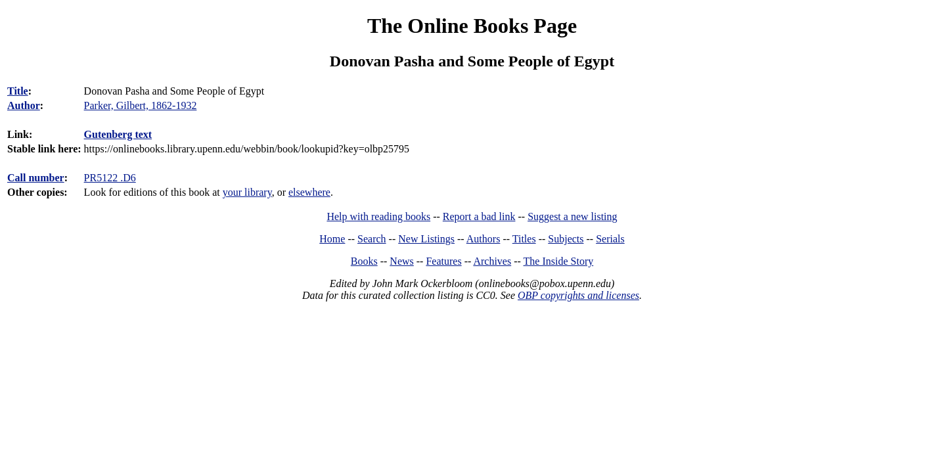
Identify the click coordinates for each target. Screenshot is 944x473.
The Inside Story (559, 261)
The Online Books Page (472, 25)
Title (17, 91)
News (401, 261)
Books (364, 261)
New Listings (426, 238)
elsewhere (309, 192)
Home (332, 238)
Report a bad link (479, 216)
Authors (483, 238)
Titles (524, 238)
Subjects (565, 238)
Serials (610, 238)
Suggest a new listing (572, 216)
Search (371, 238)
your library (247, 192)
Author (23, 105)
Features (443, 261)
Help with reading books (378, 216)
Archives (492, 261)
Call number (35, 177)
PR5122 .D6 (110, 177)
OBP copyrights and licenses (578, 295)
